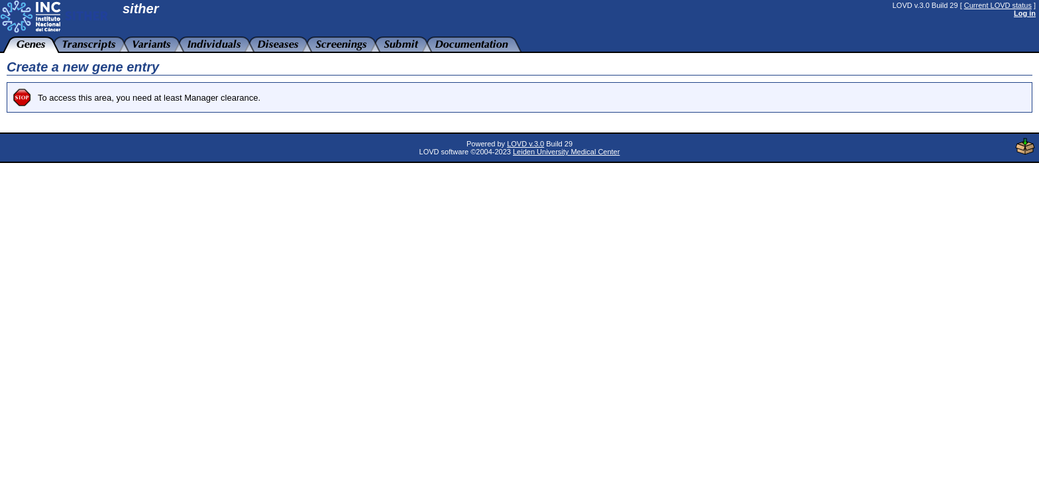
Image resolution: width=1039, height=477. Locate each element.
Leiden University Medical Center (566, 152)
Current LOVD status (998, 5)
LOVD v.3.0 (525, 144)
